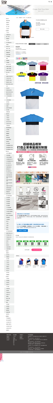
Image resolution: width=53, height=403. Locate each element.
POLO (14, 337)
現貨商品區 (8, 111)
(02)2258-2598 (31, 338)
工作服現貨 (8, 56)
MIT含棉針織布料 (9, 195)
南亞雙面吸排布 (8, 189)
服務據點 (7, 316)
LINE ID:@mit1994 (37, 347)
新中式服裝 (8, 143)
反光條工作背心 (8, 123)
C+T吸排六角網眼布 (9, 211)
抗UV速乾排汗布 (9, 165)
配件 (13, 342)
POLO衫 (7, 40)
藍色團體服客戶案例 (9, 147)
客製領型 (7, 141)
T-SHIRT (7, 32)
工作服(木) (8, 119)
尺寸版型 (7, 286)
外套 (7, 86)
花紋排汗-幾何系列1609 (9, 180)
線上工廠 (7, 26)
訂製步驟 (7, 280)
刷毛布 (7, 229)
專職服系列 (8, 52)
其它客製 (7, 109)
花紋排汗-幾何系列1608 (9, 177)
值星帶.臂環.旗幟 (9, 107)
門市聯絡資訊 (8, 318)
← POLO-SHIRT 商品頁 (37, 249)
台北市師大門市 (8, 322)
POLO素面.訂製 (8, 42)
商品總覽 (7, 30)
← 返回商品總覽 (26, 249)
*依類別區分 (8, 125)
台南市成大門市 (8, 328)
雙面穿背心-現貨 (9, 82)
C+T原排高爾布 (8, 207)
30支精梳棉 (8, 201)
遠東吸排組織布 (8, 187)
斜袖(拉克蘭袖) (8, 139)
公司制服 (7, 129)
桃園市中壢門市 (8, 324)
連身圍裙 (7, 60)
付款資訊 (7, 282)
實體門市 (7, 330)
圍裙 (7, 58)
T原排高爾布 (8, 155)
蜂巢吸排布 (8, 191)
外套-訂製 (7, 88)
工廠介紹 (7, 18)
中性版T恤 (8, 288)
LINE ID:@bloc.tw (37, 338)
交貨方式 (7, 284)
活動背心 (7, 300)
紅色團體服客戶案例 (9, 145)
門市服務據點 (30, 334)
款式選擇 (7, 258)
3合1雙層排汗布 (8, 213)
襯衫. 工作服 (8, 50)
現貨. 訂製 (8, 46)
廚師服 (7, 44)
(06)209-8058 (31, 349)
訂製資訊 (7, 276)
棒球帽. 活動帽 (8, 70)
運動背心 (7, 135)
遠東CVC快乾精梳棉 (9, 215)
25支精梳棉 (8, 199)
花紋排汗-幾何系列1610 (9, 183)
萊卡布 (7, 221)
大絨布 (7, 225)
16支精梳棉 (8, 203)
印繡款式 (7, 250)
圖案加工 (7, 252)
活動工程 (7, 131)
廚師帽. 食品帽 (8, 66)
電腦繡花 (21, 337)
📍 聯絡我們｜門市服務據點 (22, 230)
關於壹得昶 (8, 20)
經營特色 (7, 24)
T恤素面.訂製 (8, 34)
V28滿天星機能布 (9, 157)
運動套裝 (7, 38)
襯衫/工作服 (8, 48)
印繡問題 (7, 308)
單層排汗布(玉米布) (9, 185)
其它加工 (7, 270)
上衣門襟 (7, 264)
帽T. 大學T (8, 36)
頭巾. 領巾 (8, 72)
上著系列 (7, 115)
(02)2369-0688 (31, 341)
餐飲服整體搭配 (8, 127)
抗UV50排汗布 (8, 163)
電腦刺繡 (7, 256)
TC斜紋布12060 (8, 237)
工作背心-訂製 (8, 78)
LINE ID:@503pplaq (37, 341)
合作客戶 (7, 28)
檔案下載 (7, 314)
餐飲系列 (7, 113)
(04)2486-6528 (31, 347)
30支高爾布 (8, 205)
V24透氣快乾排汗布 (9, 159)
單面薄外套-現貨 (9, 90)
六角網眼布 (8, 219)
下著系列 (7, 117)
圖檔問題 (7, 310)
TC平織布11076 (8, 235)
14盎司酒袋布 (8, 248)
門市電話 (2, 360)
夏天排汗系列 (8, 193)
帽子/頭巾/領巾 (8, 64)
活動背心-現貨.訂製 (9, 76)
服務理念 (7, 22)
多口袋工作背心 (8, 121)
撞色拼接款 (8, 137)
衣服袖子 (7, 266)
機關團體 (7, 133)
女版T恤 (7, 290)
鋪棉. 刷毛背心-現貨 (9, 84)
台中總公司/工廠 (8, 326)
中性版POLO (8, 292)
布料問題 (7, 306)
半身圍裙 (7, 62)
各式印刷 (7, 254)
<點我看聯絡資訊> (18, 54)
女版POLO (8, 294)
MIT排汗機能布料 (9, 153)
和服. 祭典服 (8, 54)
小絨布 (7, 223)
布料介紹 (7, 151)
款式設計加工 (22, 338)
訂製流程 (7, 278)
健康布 (7, 227)
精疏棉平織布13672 (9, 233)
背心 (7, 74)
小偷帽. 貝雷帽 (8, 68)
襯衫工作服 (8, 298)
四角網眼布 (8, 217)
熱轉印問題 (8, 312)
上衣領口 (7, 260)
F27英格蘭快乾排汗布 (9, 161)
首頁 (17, 17)
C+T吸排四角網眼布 (9, 209)
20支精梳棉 (8, 197)
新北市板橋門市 (8, 320)
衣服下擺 (7, 268)
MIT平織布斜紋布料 (9, 231)
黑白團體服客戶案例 (9, 149)
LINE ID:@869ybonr (38, 349)
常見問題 (7, 304)
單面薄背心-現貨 (9, 80)
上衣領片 (7, 262)
